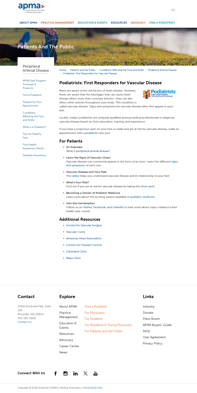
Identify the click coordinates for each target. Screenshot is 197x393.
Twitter (87, 207)
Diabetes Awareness (34, 155)
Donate (148, 313)
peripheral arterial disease (92, 151)
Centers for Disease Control (84, 245)
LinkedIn (118, 207)
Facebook (99, 207)
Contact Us (25, 322)
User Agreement (154, 337)
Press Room (151, 319)
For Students (94, 319)
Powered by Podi (93, 387)
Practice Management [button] (57, 22)
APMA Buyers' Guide (157, 325)
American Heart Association (84, 238)
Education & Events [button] (92, 22)
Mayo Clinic (73, 258)
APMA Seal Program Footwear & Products (34, 84)
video (75, 175)
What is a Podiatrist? (34, 127)
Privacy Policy (152, 343)
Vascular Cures (75, 231)
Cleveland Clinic (76, 251)
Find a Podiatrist (162, 22)
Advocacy (66, 340)
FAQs (146, 331)
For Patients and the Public (104, 331)
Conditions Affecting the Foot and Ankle (33, 116)
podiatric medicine (142, 196)
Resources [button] (119, 22)
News (63, 352)
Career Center (69, 346)
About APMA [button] (28, 22)
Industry (148, 306)
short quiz (147, 186)
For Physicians (95, 313)
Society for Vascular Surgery (84, 225)
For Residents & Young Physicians (108, 325)
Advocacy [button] (138, 22)
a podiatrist (90, 133)
